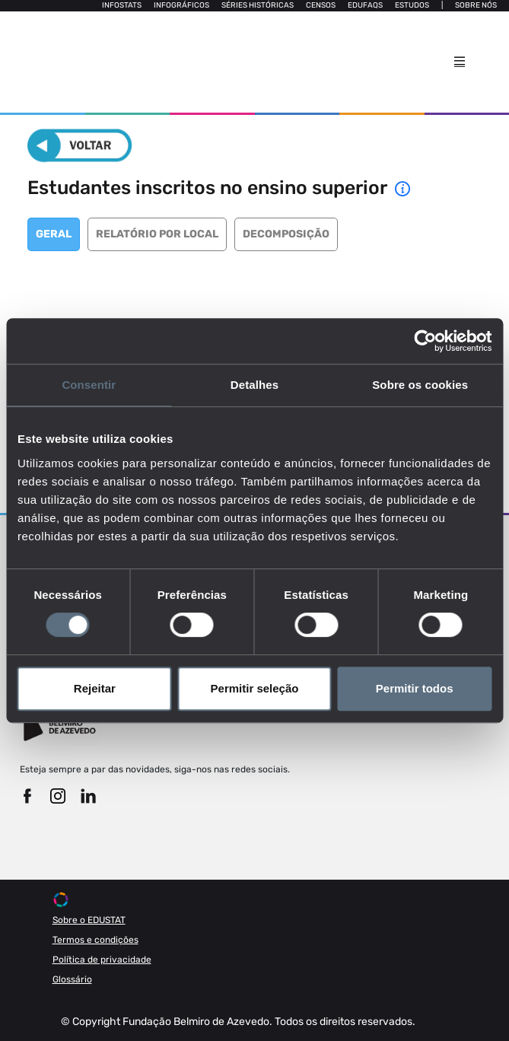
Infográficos (181, 5)
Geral (54, 234)
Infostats (122, 5)
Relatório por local (157, 234)
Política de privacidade (101, 959)
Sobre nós (476, 5)
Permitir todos (414, 688)
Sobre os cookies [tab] (420, 384)
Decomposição (286, 234)
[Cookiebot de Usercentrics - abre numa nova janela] (425, 340)
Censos (321, 5)
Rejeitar (95, 688)
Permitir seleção (255, 688)
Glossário (72, 979)
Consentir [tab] (89, 384)
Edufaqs (365, 5)
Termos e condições (95, 939)
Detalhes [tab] (254, 384)
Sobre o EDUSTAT (89, 920)
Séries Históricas (257, 5)
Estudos (412, 5)
